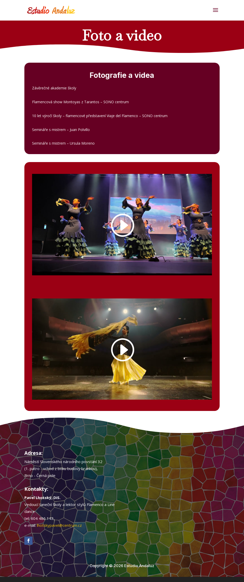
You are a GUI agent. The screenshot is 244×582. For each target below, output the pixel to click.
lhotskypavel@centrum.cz (59, 525)
